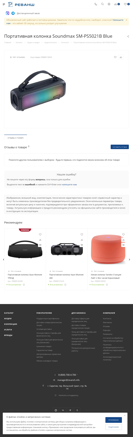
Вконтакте (63, 410)
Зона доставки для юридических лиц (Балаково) (79, 341)
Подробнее (113, 427)
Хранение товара (43, 346)
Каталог (9, 313)
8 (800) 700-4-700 (67, 375)
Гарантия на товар (44, 350)
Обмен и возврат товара (47, 361)
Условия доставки (44, 329)
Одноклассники (77, 410)
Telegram (70, 410)
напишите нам (69, 184)
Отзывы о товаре (16, 138)
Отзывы (106, 326)
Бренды (8, 335)
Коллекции (10, 324)
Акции (8, 318)
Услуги (8, 329)
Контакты (107, 318)
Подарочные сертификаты (47, 318)
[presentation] (3, 259)
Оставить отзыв (120, 147)
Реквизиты (107, 334)
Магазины (107, 322)
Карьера (106, 330)
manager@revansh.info (68, 380)
